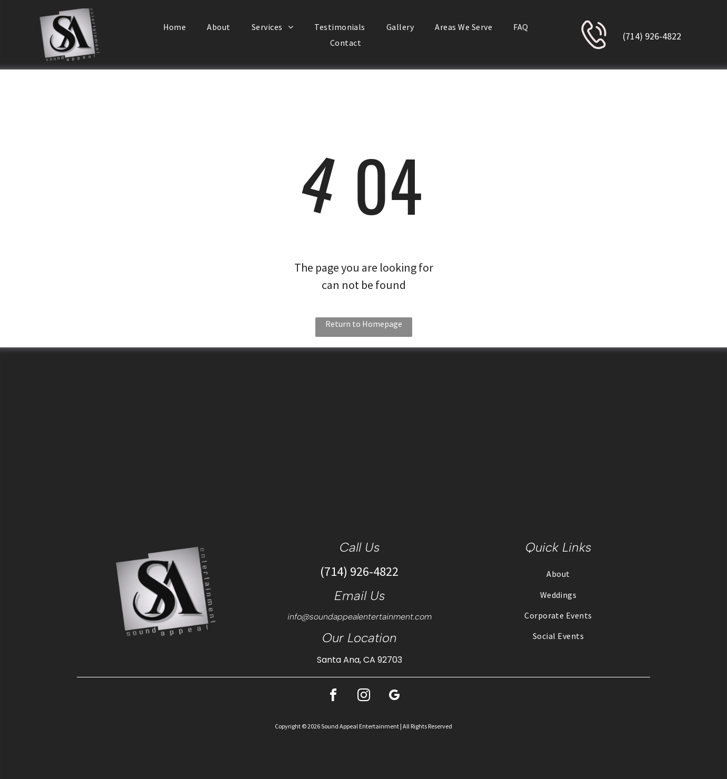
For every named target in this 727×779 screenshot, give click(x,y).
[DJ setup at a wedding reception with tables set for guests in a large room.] (636, 431)
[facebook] (333, 696)
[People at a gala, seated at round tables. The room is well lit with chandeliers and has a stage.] (272, 431)
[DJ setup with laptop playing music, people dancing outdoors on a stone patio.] (91, 431)
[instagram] (363, 696)
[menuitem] (175, 27)
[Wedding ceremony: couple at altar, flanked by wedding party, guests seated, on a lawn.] (454, 431)
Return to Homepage (363, 323)
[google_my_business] (394, 696)
